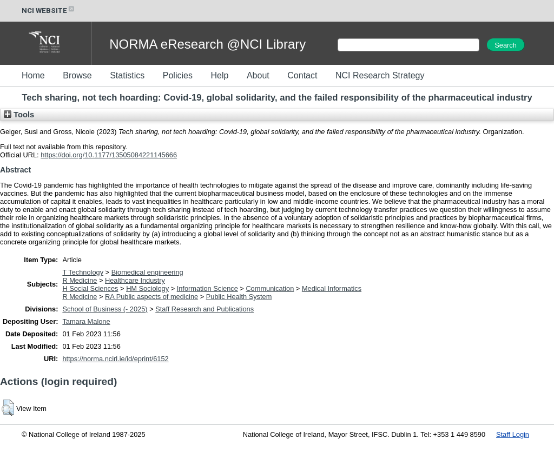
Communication (270, 288)
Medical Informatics (331, 288)
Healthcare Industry (135, 280)
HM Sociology (147, 288)
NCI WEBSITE (49, 10)
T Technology (82, 272)
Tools (19, 114)
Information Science (207, 288)
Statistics (127, 75)
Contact (302, 75)
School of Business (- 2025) (104, 309)
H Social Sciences (90, 288)
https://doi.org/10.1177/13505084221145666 (109, 155)
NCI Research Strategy (380, 75)
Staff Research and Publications (204, 309)
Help (219, 75)
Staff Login (512, 434)
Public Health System (239, 297)
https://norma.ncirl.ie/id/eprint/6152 (115, 359)
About (258, 75)
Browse (77, 75)
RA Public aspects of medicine (151, 297)
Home (33, 75)
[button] (8, 408)
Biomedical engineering (147, 272)
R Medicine (79, 280)
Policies (178, 75)
